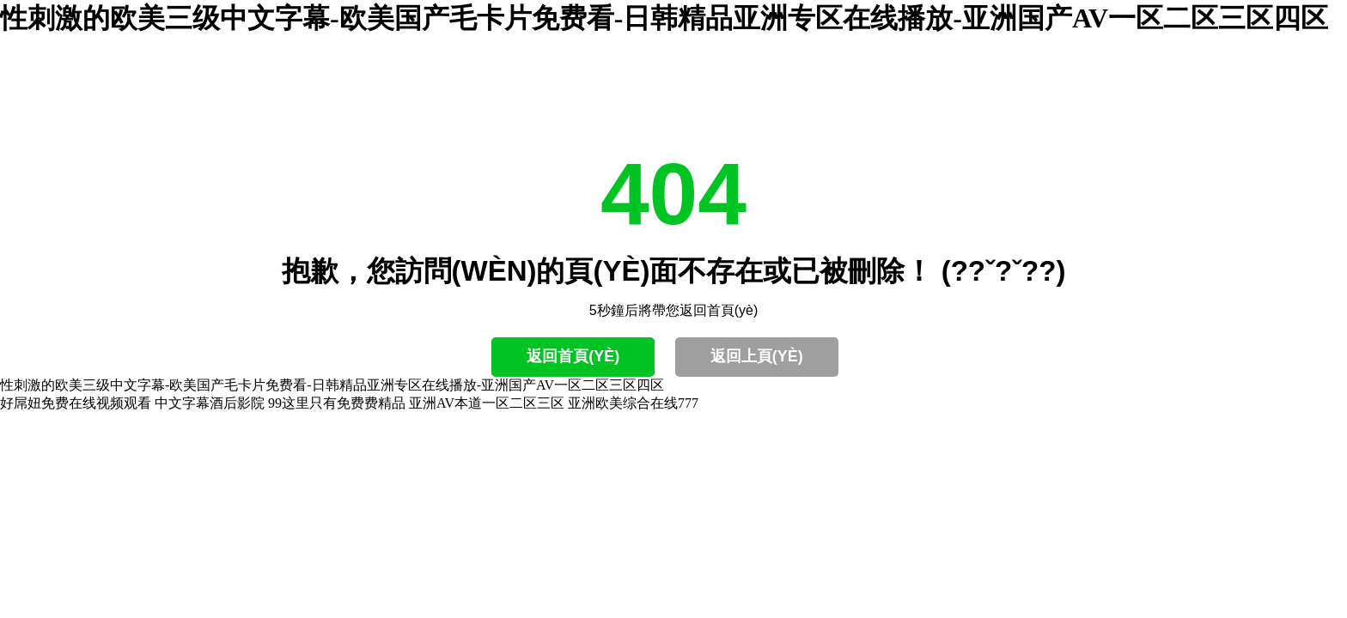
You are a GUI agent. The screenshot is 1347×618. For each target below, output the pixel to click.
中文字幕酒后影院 (210, 403)
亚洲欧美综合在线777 (633, 403)
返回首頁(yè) (573, 356)
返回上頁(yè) (756, 356)
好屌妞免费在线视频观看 (75, 403)
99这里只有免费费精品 (336, 403)
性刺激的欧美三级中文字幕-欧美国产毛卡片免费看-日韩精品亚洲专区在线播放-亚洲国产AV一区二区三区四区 (664, 18)
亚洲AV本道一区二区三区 (486, 403)
